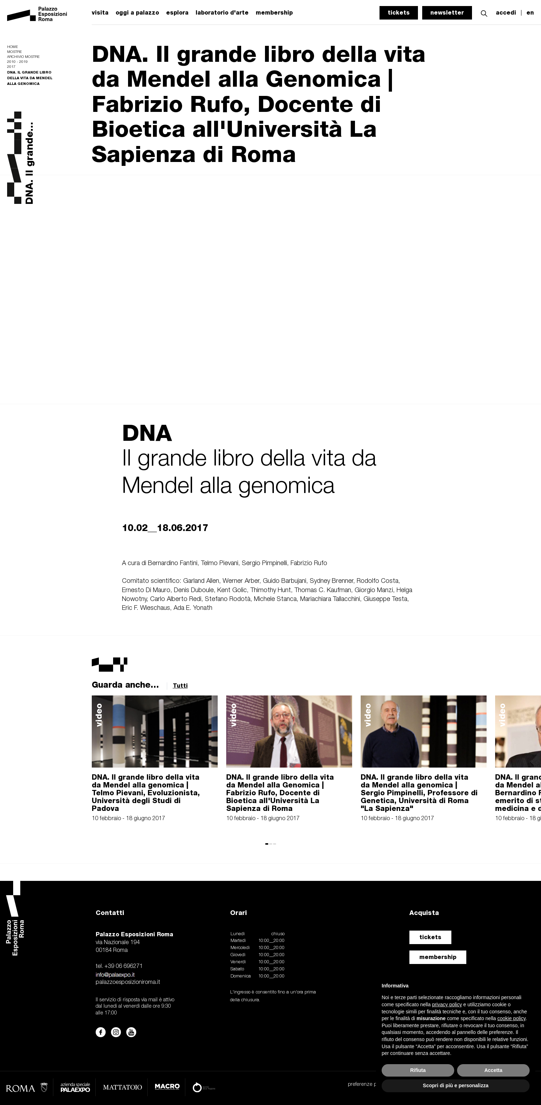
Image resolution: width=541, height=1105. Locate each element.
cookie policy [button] (511, 1018)
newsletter (447, 12)
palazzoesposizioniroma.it (128, 982)
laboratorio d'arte (222, 13)
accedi (506, 13)
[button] (484, 12)
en (530, 13)
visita (100, 13)
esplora (177, 13)
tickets (399, 12)
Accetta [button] (493, 1070)
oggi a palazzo (137, 13)
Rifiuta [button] (418, 1070)
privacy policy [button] (447, 1004)
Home (12, 47)
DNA (147, 432)
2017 (11, 67)
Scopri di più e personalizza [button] (455, 1085)
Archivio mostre (23, 57)
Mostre (14, 52)
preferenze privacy (368, 1084)
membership (437, 957)
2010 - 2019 (17, 62)
